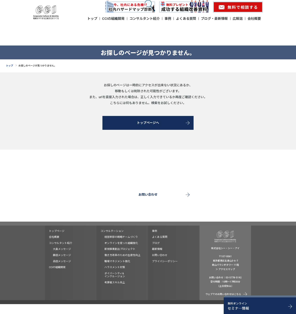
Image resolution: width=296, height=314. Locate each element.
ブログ (156, 243)
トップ (92, 19)
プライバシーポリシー (165, 261)
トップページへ (148, 123)
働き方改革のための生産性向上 (122, 255)
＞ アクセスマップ (225, 269)
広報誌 (238, 19)
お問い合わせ (148, 194)
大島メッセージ (62, 249)
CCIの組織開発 (113, 19)
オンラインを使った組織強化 (121, 243)
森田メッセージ (62, 261)
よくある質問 (186, 19)
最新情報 (157, 249)
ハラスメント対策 (114, 267)
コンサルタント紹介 (144, 19)
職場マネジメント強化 (117, 261)
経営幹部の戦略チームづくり (121, 236)
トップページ (56, 231)
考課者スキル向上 (114, 282)
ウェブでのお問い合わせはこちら (223, 294)
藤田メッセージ (62, 255)
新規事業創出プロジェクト (119, 249)
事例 (167, 19)
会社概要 (254, 19)
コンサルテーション (112, 231)
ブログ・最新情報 (214, 19)
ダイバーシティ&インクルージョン (114, 275)
